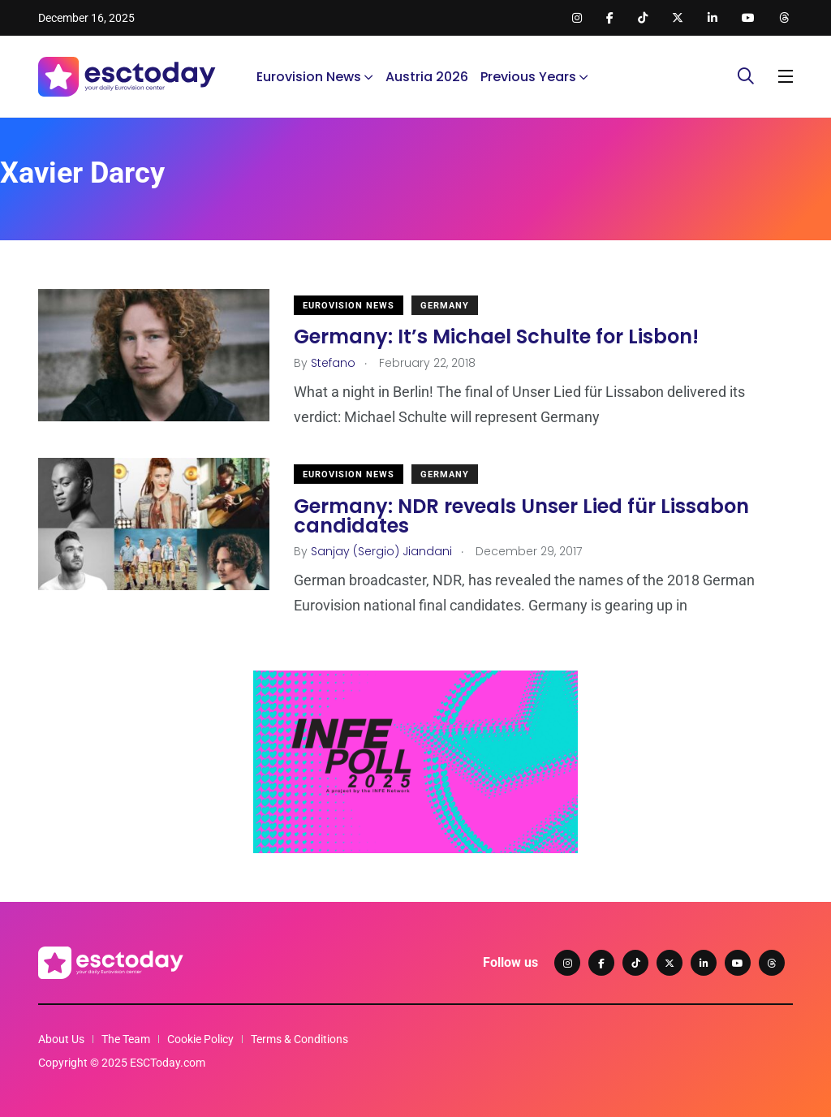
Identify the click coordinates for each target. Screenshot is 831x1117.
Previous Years (528, 76)
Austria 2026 (426, 76)
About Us (61, 1039)
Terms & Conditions (299, 1039)
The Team (125, 1039)
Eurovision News (308, 76)
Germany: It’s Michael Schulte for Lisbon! (496, 336)
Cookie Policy (200, 1039)
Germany (444, 305)
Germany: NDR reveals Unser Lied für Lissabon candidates (521, 515)
